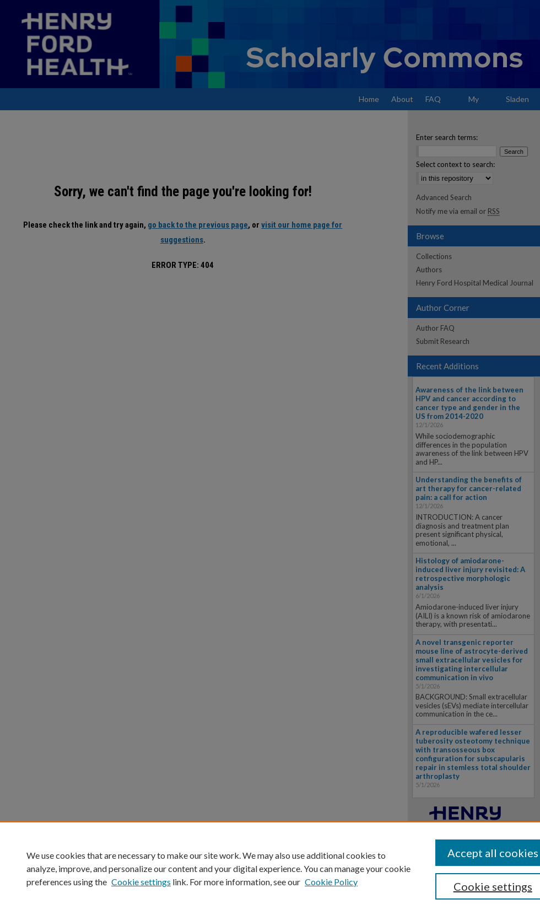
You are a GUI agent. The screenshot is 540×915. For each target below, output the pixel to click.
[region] (270, 868)
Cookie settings (141, 881)
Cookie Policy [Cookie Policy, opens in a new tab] (331, 881)
